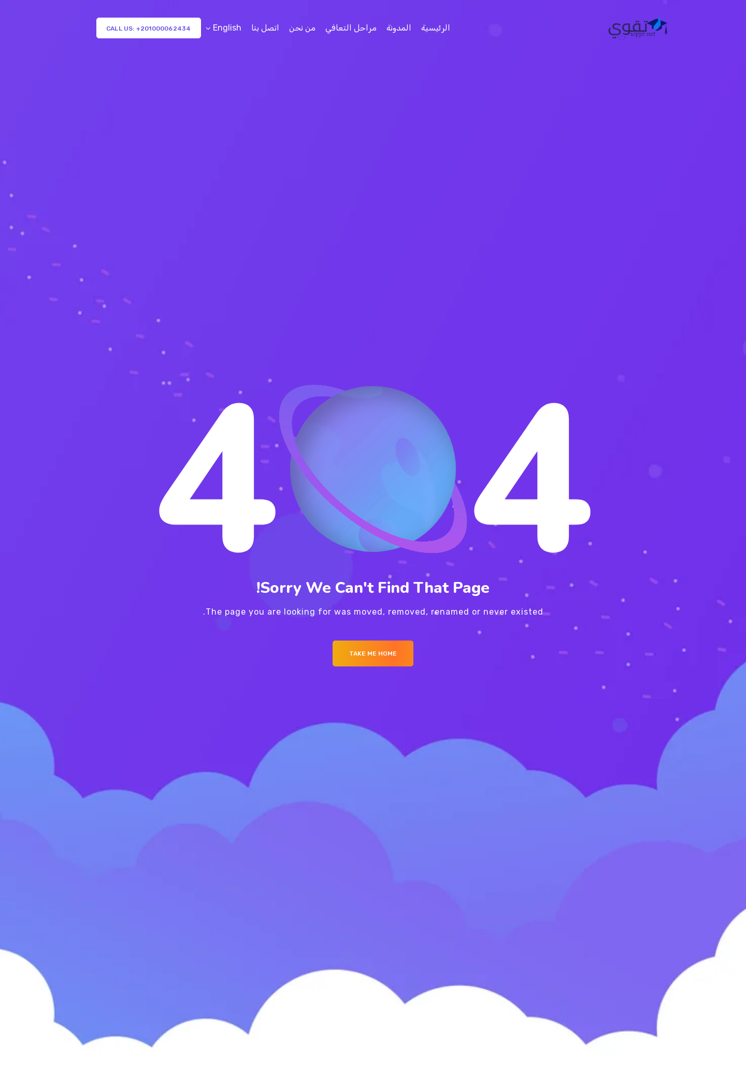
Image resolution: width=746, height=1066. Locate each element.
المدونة (398, 28)
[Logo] (639, 28)
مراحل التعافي (351, 28)
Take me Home (373, 653)
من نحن (302, 28)
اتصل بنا (265, 28)
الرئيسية (435, 28)
